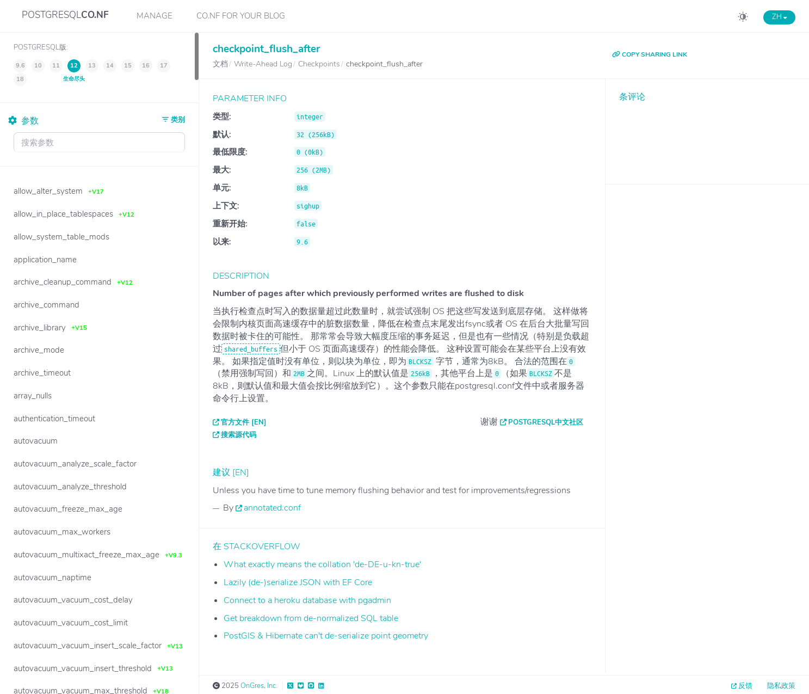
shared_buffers (250, 349)
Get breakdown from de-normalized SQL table (311, 618)
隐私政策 (781, 686)
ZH (779, 17)
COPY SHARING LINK (649, 54)
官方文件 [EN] (244, 422)
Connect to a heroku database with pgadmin (307, 600)
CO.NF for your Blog (240, 15)
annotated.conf (272, 508)
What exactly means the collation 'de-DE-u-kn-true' (322, 564)
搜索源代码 (238, 435)
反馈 (745, 686)
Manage (154, 15)
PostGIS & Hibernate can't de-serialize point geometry (326, 636)
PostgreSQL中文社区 (545, 422)
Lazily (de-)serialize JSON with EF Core (298, 582)
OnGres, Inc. (258, 686)
